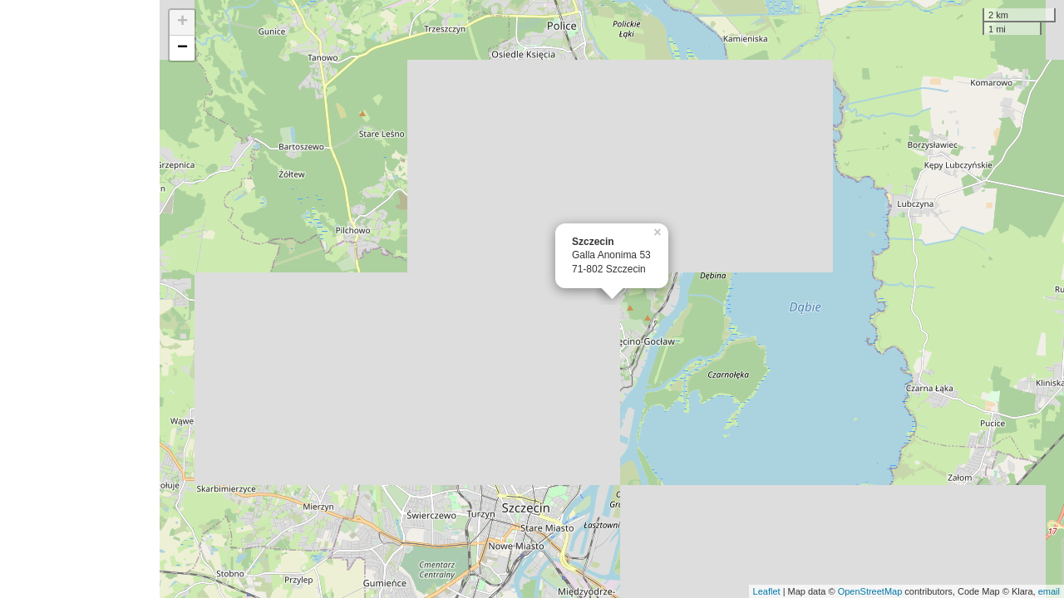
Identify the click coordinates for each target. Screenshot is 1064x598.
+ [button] (182, 22)
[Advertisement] (80, 299)
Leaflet (767, 591)
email (1049, 591)
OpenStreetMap (870, 591)
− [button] (182, 48)
